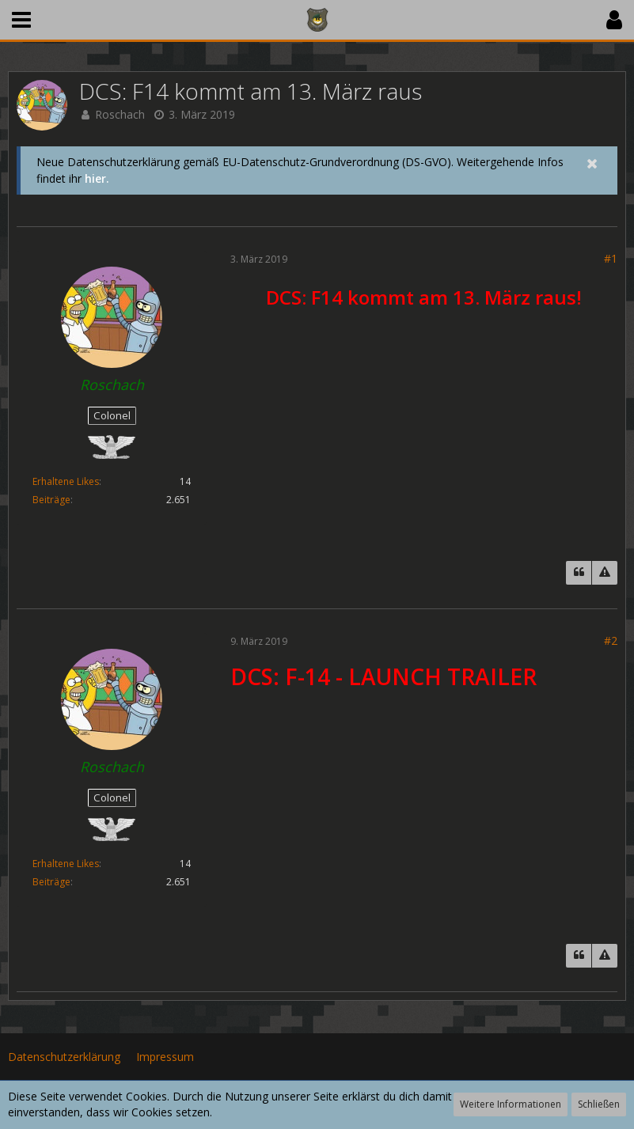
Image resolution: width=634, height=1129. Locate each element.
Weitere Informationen (510, 1104)
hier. (97, 178)
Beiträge (51, 499)
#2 (610, 640)
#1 (610, 258)
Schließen (599, 1104)
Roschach (120, 114)
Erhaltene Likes (65, 481)
